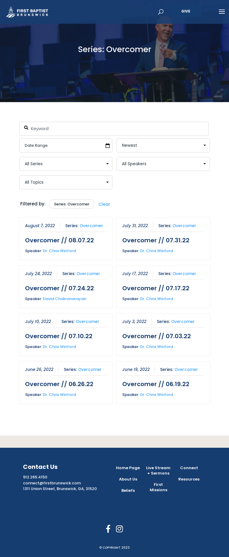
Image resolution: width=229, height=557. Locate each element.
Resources (188, 479)
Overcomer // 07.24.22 (59, 288)
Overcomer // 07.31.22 (155, 240)
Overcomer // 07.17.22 (155, 288)
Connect (189, 468)
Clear (104, 204)
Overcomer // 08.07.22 (59, 240)
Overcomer (91, 226)
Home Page (128, 468)
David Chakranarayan (64, 298)
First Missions (158, 487)
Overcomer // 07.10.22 (58, 336)
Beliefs (128, 490)
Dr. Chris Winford (59, 251)
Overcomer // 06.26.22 (59, 384)
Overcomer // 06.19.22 (155, 384)
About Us (128, 479)
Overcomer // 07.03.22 (156, 336)
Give (185, 11)
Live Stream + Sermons (158, 470)
